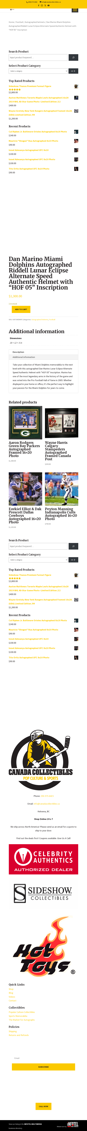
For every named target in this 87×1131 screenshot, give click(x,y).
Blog (11, 992)
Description (18, 352)
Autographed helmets (35, 22)
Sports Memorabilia (18, 1016)
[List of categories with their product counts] (38, 71)
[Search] (73, 57)
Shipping (13, 1031)
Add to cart (21, 309)
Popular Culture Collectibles (22, 1012)
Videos (12, 996)
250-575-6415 (47, 796)
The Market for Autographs (22, 1019)
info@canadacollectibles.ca (47, 803)
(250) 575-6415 (32, 2)
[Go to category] (73, 71)
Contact (12, 1000)
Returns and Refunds (19, 1035)
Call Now (43, 1106)
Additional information (24, 357)
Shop (11, 989)
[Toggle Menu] (75, 10)
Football (19, 22)
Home (11, 22)
